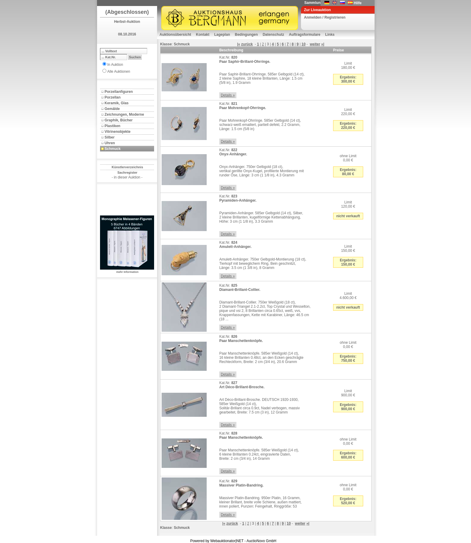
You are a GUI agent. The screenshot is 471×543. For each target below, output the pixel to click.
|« (238, 44)
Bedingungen (246, 34)
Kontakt (202, 34)
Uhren (110, 143)
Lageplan (222, 34)
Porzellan (112, 97)
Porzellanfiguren (119, 92)
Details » (228, 95)
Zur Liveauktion (317, 10)
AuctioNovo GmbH (261, 541)
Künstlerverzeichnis (127, 167)
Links (329, 34)
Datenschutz (273, 34)
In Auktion (115, 65)
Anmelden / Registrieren (324, 17)
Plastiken (112, 126)
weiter (315, 44)
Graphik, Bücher (118, 120)
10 (303, 44)
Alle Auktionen (118, 71)
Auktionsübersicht (175, 34)
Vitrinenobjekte (117, 132)
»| (322, 44)
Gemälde (112, 109)
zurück (247, 44)
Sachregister (127, 172)
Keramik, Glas (117, 103)
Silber (109, 137)
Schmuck (112, 149)
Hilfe (358, 3)
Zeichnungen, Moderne (124, 114)
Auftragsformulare (305, 34)
